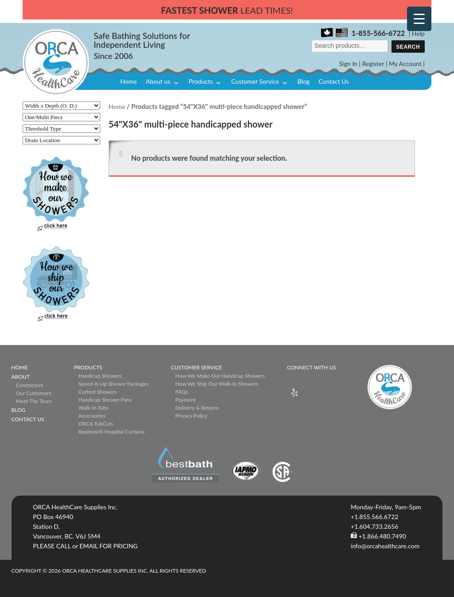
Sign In (348, 63)
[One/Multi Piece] (61, 117)
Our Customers (33, 393)
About (21, 376)
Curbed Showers (97, 391)
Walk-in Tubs (93, 407)
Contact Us (333, 81)
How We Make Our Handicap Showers (220, 375)
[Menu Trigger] (419, 19)
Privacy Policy (191, 415)
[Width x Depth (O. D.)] (61, 105)
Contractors (29, 385)
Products (201, 81)
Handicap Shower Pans (105, 399)
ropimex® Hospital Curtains (111, 431)
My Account (405, 63)
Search (408, 47)
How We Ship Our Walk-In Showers (216, 383)
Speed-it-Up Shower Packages (113, 383)
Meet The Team (34, 401)
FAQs (181, 391)
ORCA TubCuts (96, 423)
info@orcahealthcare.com (385, 546)
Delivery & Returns (197, 407)
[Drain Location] (61, 140)
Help (418, 33)
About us (158, 81)
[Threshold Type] (61, 128)
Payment (185, 399)
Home (128, 81)
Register (373, 63)
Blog (303, 81)
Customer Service (255, 81)
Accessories (92, 415)
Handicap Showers (100, 375)
